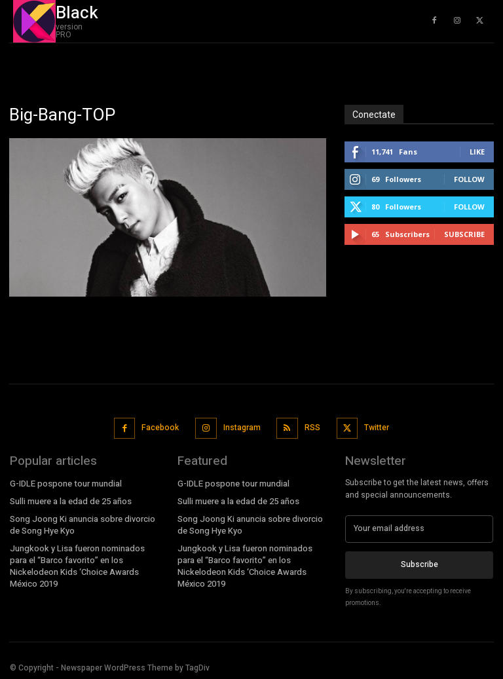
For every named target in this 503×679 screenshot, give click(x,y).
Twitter (375, 427)
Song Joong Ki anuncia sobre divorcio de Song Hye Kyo (80, 522)
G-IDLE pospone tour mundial (64, 482)
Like (477, 151)
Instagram (241, 427)
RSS (312, 427)
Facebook (160, 427)
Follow (469, 179)
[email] (419, 527)
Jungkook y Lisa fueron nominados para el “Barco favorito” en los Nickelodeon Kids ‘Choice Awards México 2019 (75, 562)
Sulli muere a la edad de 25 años (70, 499)
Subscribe (464, 234)
